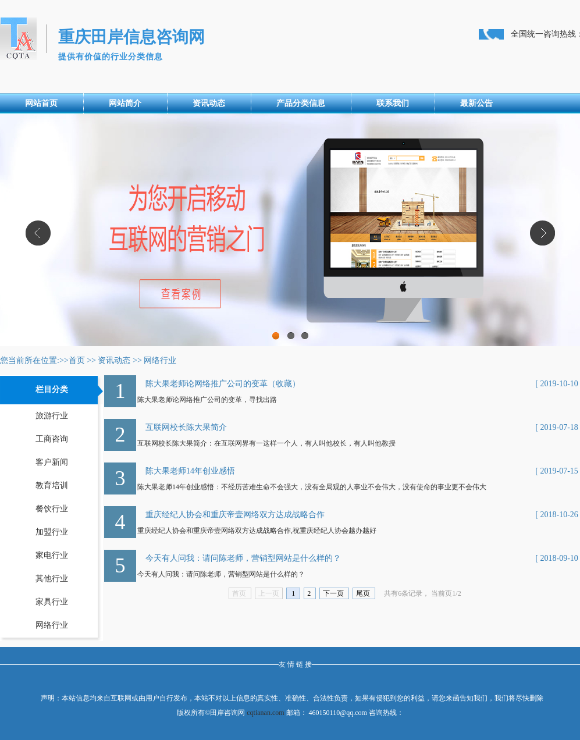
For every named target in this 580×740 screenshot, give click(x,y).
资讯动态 (209, 103)
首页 (77, 360)
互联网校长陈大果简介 (186, 427)
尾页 (364, 593)
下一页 (334, 593)
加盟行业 (51, 532)
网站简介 (125, 103)
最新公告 (476, 103)
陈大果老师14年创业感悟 (190, 471)
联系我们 (392, 103)
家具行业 (51, 601)
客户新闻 (51, 462)
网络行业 (160, 360)
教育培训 (51, 485)
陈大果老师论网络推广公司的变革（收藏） (222, 383)
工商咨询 (51, 439)
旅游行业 (51, 415)
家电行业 (51, 555)
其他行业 (51, 578)
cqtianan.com (265, 713)
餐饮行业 (51, 508)
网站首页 (41, 103)
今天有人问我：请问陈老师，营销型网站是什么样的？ (243, 558)
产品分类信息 (300, 103)
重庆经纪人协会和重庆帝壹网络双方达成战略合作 (235, 514)
